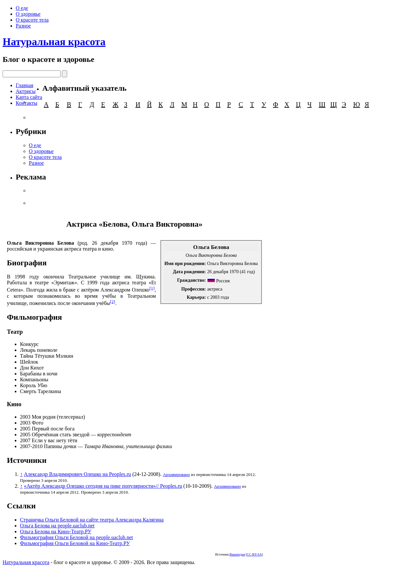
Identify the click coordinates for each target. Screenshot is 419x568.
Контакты (26, 103)
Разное (23, 25)
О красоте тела (32, 20)
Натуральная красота (54, 41)
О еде (22, 8)
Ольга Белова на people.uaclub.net (57, 525)
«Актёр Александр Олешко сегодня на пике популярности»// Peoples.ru (103, 486)
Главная (24, 85)
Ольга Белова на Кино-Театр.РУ (55, 531)
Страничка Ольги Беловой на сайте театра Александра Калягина (92, 519)
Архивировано (176, 474)
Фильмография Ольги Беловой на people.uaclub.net (76, 537)
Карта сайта (29, 97)
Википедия (237, 554)
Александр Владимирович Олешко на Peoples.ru (77, 474)
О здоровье (28, 14)
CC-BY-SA (254, 554)
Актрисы (26, 91)
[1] (152, 288)
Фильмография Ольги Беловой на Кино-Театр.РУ (75, 543)
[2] (112, 301)
